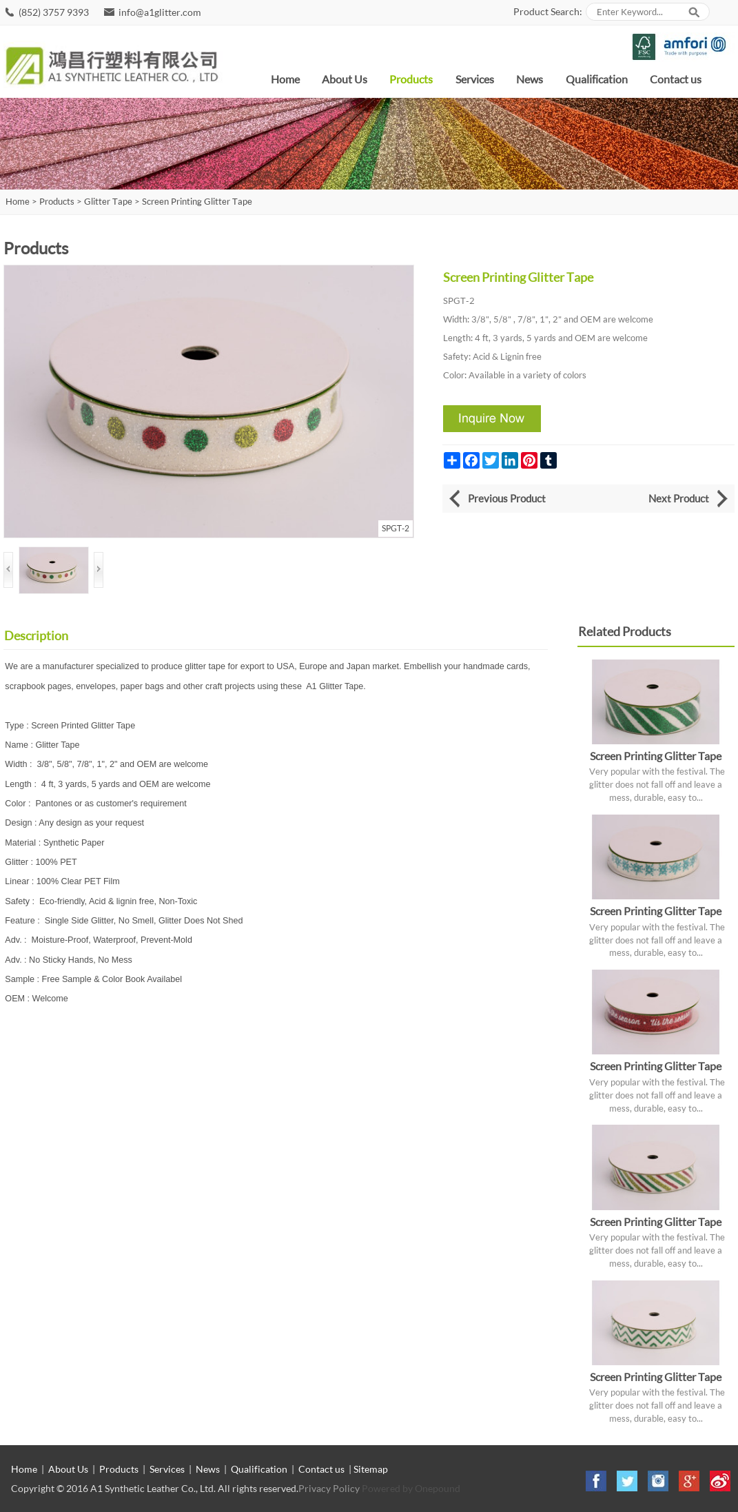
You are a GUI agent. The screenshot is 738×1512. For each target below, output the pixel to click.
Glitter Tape (108, 201)
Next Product (678, 498)
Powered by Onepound (411, 1488)
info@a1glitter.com (160, 12)
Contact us (675, 78)
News (529, 78)
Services (474, 78)
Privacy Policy (329, 1488)
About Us (344, 78)
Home (285, 78)
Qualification (597, 78)
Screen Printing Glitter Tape (197, 201)
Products (411, 78)
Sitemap (370, 1469)
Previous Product (507, 498)
